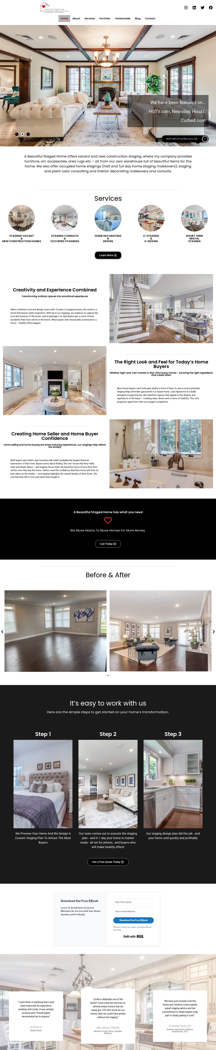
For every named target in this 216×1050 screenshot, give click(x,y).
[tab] (16, 134)
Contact (150, 18)
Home (64, 18)
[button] (2, 632)
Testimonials (122, 18)
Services (89, 18)
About (76, 18)
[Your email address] (133, 911)
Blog (137, 18)
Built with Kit (134, 937)
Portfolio (104, 18)
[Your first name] (133, 902)
